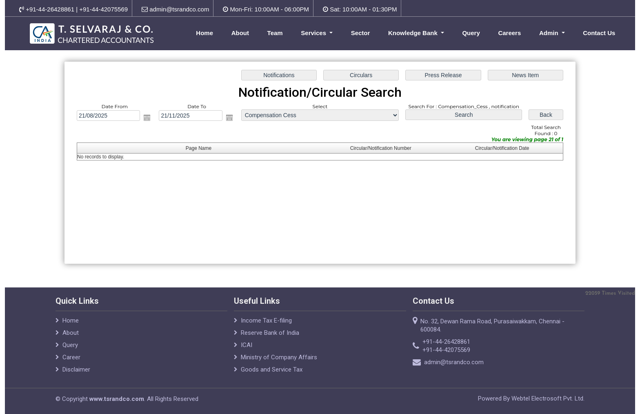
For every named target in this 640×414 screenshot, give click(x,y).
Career (71, 360)
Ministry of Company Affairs (279, 360)
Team (275, 32)
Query (471, 32)
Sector (360, 32)
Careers (509, 32)
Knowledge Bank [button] (413, 32)
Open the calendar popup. (148, 118)
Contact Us (599, 32)
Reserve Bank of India (270, 336)
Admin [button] (549, 32)
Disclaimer (76, 372)
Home (204, 32)
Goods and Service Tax (271, 372)
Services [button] (314, 32)
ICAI (246, 348)
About (240, 32)
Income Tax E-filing (266, 323)
